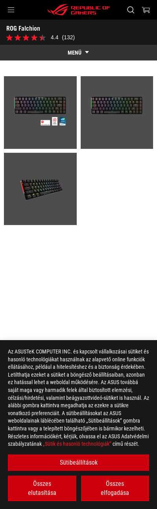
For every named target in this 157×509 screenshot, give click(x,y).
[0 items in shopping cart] (146, 10)
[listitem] (40, 112)
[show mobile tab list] (78, 52)
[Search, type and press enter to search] (130, 10)
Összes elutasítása (42, 488)
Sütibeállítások (79, 462)
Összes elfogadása (115, 488)
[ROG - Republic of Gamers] (78, 10)
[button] (11, 10)
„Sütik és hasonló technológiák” (77, 444)
